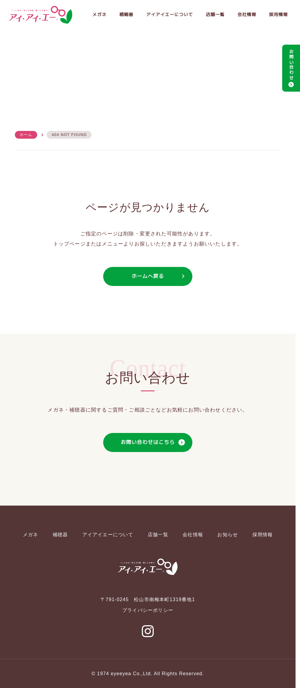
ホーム (26, 134)
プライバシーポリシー (147, 610)
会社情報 (246, 15)
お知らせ (227, 534)
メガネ (96, 15)
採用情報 (278, 15)
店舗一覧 (214, 15)
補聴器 (123, 15)
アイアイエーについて (167, 15)
